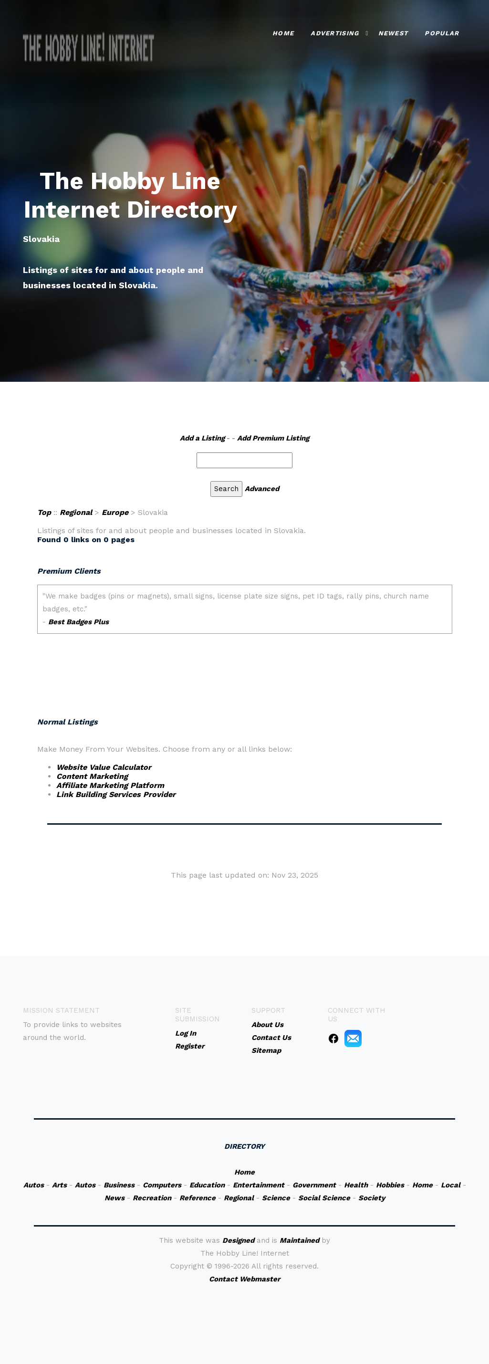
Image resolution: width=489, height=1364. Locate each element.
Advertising (335, 33)
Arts (59, 1185)
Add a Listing (202, 438)
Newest (393, 33)
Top (44, 512)
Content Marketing (92, 776)
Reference (197, 1198)
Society (371, 1198)
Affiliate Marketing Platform (110, 785)
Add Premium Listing (273, 438)
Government (314, 1185)
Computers (162, 1185)
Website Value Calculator (103, 767)
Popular (442, 33)
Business (119, 1185)
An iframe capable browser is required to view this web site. (244, 644)
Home (283, 33)
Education (207, 1185)
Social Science (324, 1198)
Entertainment (258, 1185)
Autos (33, 1185)
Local (450, 1185)
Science (276, 1198)
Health (356, 1185)
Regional (76, 512)
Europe (115, 512)
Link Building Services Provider (116, 794)
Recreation (152, 1198)
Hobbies (390, 1185)
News (114, 1198)
